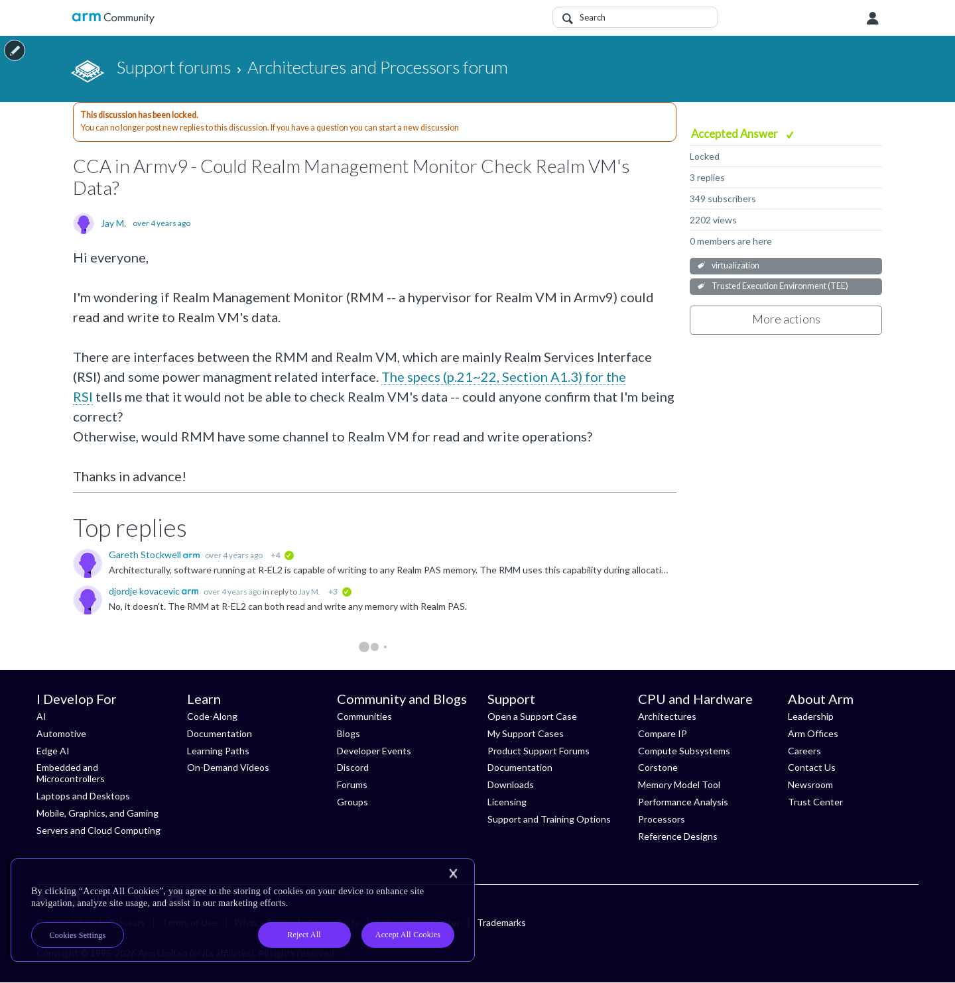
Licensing (507, 801)
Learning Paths (218, 750)
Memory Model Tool (679, 784)
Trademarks (501, 922)
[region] (243, 910)
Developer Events (374, 750)
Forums (352, 784)
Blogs (348, 733)
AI (41, 716)
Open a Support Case (532, 716)
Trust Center (815, 801)
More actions (786, 319)
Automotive (61, 733)
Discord (353, 767)
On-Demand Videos (228, 767)
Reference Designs (678, 836)
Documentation (219, 733)
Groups (352, 801)
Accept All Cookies (407, 934)
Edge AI (53, 750)
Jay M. (113, 223)
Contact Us (812, 767)
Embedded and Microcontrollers (70, 773)
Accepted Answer (735, 134)
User (872, 18)
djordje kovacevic (145, 591)
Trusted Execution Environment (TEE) (780, 286)
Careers (804, 750)
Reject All (304, 934)
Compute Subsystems (684, 750)
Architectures (667, 716)
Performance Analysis (683, 801)
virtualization (735, 265)
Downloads (510, 784)
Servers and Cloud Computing (98, 830)
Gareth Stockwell (146, 554)
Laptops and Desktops (83, 795)
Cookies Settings (78, 935)
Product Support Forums (538, 750)
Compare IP (662, 733)
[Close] (453, 873)
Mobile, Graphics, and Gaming (97, 813)
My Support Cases (525, 733)
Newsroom (810, 784)
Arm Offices (813, 733)
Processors (661, 819)
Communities (364, 716)
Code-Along (212, 716)
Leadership (811, 716)
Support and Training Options (549, 819)
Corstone (658, 767)
